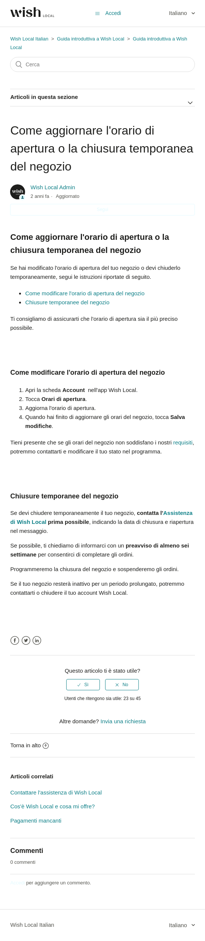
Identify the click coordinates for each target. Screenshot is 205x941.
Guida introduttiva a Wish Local (90, 39)
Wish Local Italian (29, 39)
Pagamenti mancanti (35, 820)
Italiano (179, 13)
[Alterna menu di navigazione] (97, 13)
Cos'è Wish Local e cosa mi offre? (52, 806)
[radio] (83, 684)
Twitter (26, 640)
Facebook (14, 640)
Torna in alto (29, 745)
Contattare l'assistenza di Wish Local (56, 792)
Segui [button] (102, 209)
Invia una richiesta (123, 721)
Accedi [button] (113, 13)
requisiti (183, 442)
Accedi (17, 883)
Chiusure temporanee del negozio (67, 302)
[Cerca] (102, 64)
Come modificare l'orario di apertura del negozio (84, 293)
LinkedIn (37, 640)
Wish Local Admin (53, 187)
